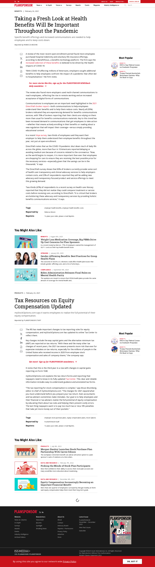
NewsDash (40, 520)
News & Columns (21, 520)
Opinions (44, 253)
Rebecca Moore (31, 45)
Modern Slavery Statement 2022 (90, 555)
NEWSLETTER (120, 1)
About (60, 520)
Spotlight (39, 526)
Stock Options (91, 418)
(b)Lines (39, 523)
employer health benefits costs (73, 208)
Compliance (46, 270)
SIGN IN (131, 1)
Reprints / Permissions (65, 528)
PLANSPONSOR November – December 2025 (87, 522)
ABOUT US (104, 1)
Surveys (68, 5)
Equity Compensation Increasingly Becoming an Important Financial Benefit (67, 483)
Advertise (61, 534)
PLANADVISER (23, 554)
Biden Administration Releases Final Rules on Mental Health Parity (66, 274)
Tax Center (71, 379)
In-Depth (49, 5)
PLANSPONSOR (35, 554)
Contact (60, 523)
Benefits (18, 11)
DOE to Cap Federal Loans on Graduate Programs (130, 66)
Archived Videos (20, 537)
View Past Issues (85, 527)
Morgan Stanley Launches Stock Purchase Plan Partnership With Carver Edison (66, 450)
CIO (16, 554)
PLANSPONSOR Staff (32, 320)
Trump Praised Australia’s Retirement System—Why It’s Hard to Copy (130, 75)
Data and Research (49, 463)
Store (59, 537)
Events (87, 5)
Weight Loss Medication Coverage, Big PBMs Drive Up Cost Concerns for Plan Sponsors (68, 241)
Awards (78, 5)
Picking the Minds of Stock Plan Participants (65, 465)
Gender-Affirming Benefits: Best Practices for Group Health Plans (69, 257)
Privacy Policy (62, 531)
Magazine (96, 5)
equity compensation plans (76, 418)
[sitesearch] (134, 5)
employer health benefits (53, 208)
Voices (59, 5)
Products (19, 293)
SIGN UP (137, 1)
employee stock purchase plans (55, 418)
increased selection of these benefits (42, 62)
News (39, 5)
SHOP (111, 1)
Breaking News (41, 528)
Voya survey (41, 135)
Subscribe (82, 531)
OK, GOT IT (132, 561)
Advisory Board (63, 526)
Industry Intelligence (111, 5)
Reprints (71, 216)
